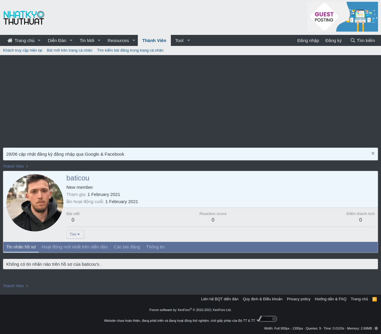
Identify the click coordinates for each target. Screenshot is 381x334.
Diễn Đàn (57, 40)
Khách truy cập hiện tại (22, 50)
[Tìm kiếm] (362, 40)
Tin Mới (87, 40)
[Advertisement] (190, 100)
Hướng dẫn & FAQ (330, 299)
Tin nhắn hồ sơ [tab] (21, 246)
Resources (118, 40)
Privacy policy (298, 299)
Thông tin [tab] (155, 246)
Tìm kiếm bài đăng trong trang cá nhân (130, 50)
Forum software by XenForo (190, 310)
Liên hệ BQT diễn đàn (220, 299)
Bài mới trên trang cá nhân (70, 50)
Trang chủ (21, 40)
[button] (39, 40)
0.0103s (338, 328)
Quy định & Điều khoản (262, 299)
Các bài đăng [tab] (127, 246)
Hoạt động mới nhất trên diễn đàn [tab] (75, 246)
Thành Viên (154, 40)
